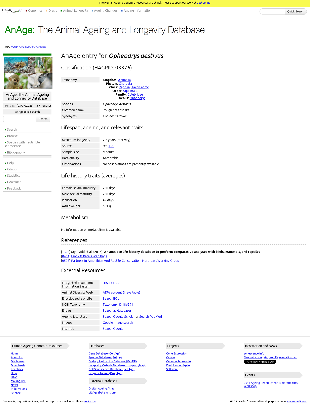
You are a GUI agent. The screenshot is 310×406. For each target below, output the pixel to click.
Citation (12, 169)
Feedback (14, 188)
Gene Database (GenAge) (104, 353)
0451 (65, 256)
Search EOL (111, 298)
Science (16, 393)
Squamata (130, 91)
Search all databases (117, 310)
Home (14, 353)
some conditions (297, 401)
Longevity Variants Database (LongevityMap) (117, 365)
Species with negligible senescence (22, 144)
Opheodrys (137, 98)
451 (111, 146)
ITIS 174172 (111, 282)
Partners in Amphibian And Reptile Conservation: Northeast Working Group (125, 260)
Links (14, 377)
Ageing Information (138, 10)
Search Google (113, 328)
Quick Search (295, 11)
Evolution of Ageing (178, 365)
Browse (12, 136)
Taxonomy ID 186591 (118, 304)
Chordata (125, 83)
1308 (65, 251)
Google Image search (118, 322)
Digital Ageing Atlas (101, 388)
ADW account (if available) (121, 292)
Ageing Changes (105, 10)
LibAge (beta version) (102, 392)
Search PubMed (150, 316)
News (14, 385)
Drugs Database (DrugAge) (105, 373)
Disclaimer (17, 361)
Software (172, 369)
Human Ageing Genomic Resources (28, 47)
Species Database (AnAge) (105, 357)
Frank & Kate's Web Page (89, 256)
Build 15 (9, 105)
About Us (17, 357)
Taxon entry (140, 87)
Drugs (52, 10)
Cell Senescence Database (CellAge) (111, 369)
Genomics (35, 10)
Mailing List (18, 381)
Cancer (170, 357)
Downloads (18, 365)
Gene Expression (176, 353)
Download (14, 182)
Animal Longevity (75, 10)
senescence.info (254, 353)
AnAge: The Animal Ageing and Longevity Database (27, 96)
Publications (19, 389)
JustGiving (203, 2)
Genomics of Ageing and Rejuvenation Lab (270, 357)
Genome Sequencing (179, 361)
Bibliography (16, 152)
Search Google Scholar (119, 316)
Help (10, 163)
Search (12, 129)
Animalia (124, 80)
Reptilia (124, 87)
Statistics (13, 175)
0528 (65, 260)
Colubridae (135, 94)
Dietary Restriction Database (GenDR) (113, 361)
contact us (90, 401)
